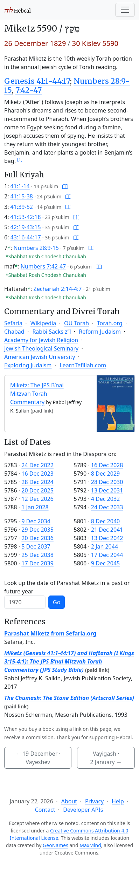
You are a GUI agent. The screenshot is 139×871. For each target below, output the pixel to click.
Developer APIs (83, 810)
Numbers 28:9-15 (36, 248)
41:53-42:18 (26, 217)
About (69, 801)
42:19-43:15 (26, 227)
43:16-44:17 (26, 237)
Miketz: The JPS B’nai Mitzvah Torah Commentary (37, 393)
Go (56, 602)
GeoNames (55, 845)
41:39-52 (22, 207)
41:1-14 (20, 186)
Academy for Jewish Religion (41, 340)
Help (118, 801)
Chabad (14, 331)
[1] (19, 159)
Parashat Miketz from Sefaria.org (50, 633)
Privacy (94, 801)
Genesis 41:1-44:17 (37, 81)
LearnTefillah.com (83, 365)
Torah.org (110, 323)
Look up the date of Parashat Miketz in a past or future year (67, 587)
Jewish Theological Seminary (41, 348)
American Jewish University (39, 357)
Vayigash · (106, 758)
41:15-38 (22, 196)
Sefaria (13, 323)
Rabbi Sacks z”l (51, 331)
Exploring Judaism (27, 365)
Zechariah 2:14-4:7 (58, 289)
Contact (45, 810)
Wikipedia (43, 323)
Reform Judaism (100, 331)
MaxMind (90, 845)
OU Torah (76, 323)
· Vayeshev (38, 758)
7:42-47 (28, 90)
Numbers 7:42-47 (43, 266)
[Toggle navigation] (125, 10)
